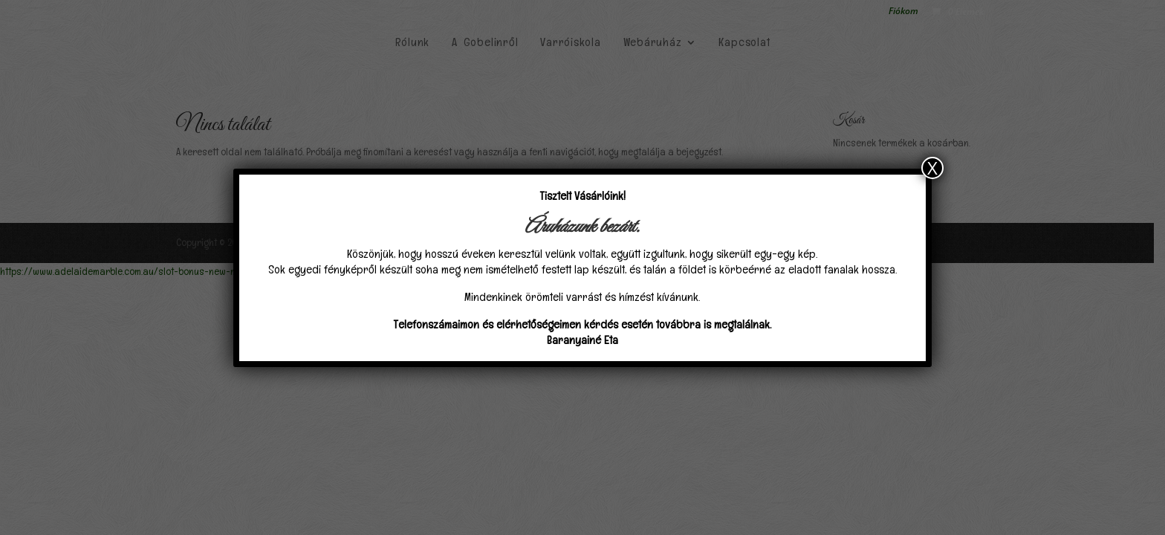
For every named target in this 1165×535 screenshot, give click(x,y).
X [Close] (932, 168)
